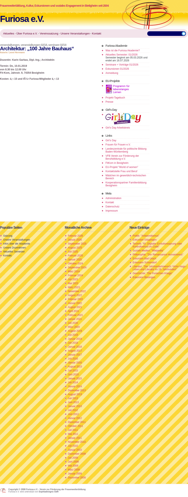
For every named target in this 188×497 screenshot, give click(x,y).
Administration (113, 198)
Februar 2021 (75, 315)
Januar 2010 (75, 449)
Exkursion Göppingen (145, 239)
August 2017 (75, 350)
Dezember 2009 (77, 453)
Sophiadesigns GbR (48, 492)
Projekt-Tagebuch (115, 97)
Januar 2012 (75, 418)
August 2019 (75, 330)
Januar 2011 (75, 437)
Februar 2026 (75, 235)
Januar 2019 (75, 338)
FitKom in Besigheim (116, 162)
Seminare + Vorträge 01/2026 (121, 64)
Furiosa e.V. (22, 19)
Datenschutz (112, 206)
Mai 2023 (73, 283)
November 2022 (77, 291)
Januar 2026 (75, 239)
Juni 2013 (73, 402)
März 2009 (74, 469)
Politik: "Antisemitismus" (146, 235)
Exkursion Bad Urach (144, 258)
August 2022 (75, 295)
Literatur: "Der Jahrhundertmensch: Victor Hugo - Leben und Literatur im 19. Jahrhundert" (160, 268)
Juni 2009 (73, 461)
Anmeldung (111, 73)
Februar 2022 (75, 299)
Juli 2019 (73, 334)
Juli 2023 (73, 279)
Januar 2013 (75, 406)
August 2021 (75, 307)
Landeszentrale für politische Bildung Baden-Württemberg (125, 150)
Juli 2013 (73, 398)
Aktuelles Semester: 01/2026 (121, 54)
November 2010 (77, 441)
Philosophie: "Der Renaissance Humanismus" (158, 254)
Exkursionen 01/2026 (117, 68)
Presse (109, 101)
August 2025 (75, 247)
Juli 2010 (73, 445)
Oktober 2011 (75, 426)
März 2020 (74, 326)
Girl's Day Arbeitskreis (117, 127)
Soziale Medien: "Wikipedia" (148, 250)
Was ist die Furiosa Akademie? (122, 50)
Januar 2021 (75, 319)
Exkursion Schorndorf (145, 262)
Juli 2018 (73, 342)
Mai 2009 (73, 465)
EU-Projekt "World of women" (121, 167)
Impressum (111, 210)
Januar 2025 (75, 259)
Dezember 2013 (77, 390)
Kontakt (109, 202)
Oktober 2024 (75, 263)
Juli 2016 (73, 358)
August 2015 (75, 366)
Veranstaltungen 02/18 (34, 45)
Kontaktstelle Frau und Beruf (121, 171)
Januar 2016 (75, 362)
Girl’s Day (110, 140)
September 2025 (77, 243)
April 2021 (73, 311)
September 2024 (77, 267)
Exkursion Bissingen (144, 277)
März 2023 (74, 287)
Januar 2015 (75, 378)
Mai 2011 (73, 434)
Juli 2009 (73, 457)
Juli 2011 (73, 430)
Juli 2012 (73, 410)
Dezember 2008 (77, 477)
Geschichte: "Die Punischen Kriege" (153, 273)
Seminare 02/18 (57, 45)
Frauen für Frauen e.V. (118, 144)
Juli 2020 (73, 323)
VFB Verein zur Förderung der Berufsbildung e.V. (122, 157)
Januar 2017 (75, 354)
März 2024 (74, 271)
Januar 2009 (75, 473)
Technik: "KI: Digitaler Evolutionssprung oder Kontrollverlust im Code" (157, 245)
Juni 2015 (73, 374)
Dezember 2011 (77, 422)
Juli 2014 (73, 382)
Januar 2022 (75, 303)
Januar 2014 (75, 386)
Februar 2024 (75, 275)
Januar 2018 (75, 346)
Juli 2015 (73, 370)
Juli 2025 (73, 251)
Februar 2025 (75, 255)
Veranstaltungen (9, 45)
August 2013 (75, 394)
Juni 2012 (73, 414)
